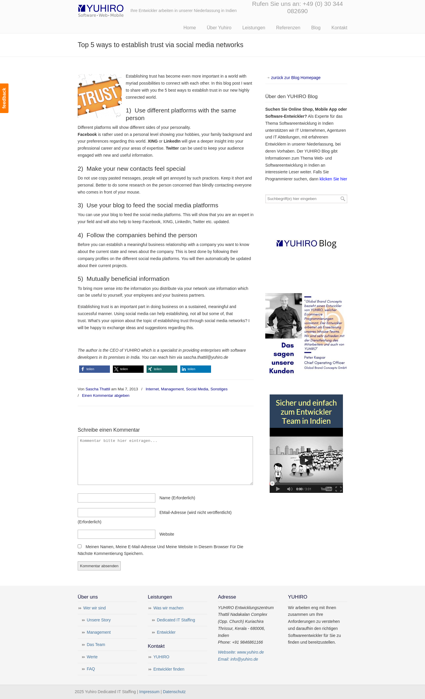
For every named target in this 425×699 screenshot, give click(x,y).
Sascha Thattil (98, 389)
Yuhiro (119, 10)
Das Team (96, 644)
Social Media (197, 389)
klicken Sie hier (333, 179)
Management (172, 389)
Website (166, 534)
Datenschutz (174, 691)
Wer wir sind (94, 608)
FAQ (91, 668)
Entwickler (166, 632)
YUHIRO (161, 656)
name (177, 497)
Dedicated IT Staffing (176, 620)
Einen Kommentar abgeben (106, 395)
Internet (152, 389)
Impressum (149, 691)
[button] (94, 369)
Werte (92, 656)
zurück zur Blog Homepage (296, 77)
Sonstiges (218, 389)
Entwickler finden (168, 669)
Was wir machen (168, 608)
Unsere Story (99, 620)
